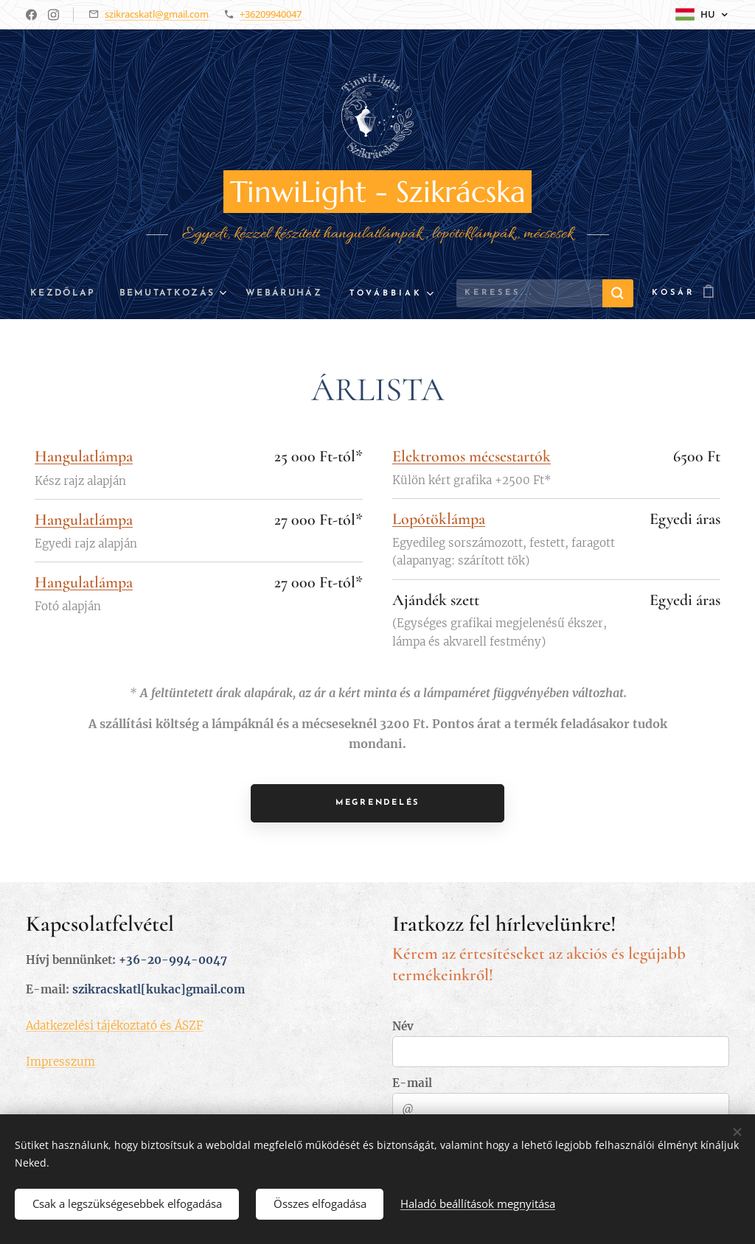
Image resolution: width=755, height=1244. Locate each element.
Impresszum (60, 1061)
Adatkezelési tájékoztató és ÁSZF (114, 1025)
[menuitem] (64, 293)
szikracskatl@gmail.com (157, 14)
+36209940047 (271, 14)
